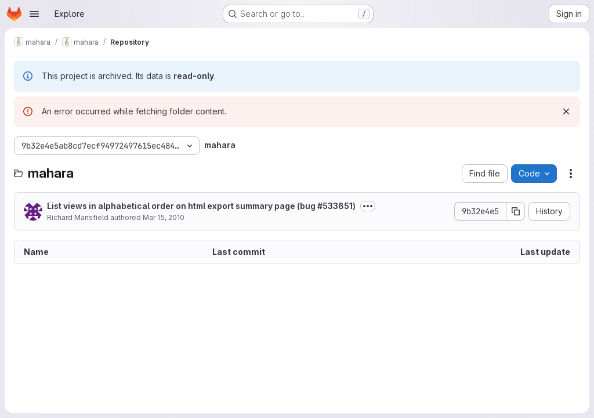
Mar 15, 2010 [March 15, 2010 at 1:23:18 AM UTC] (163, 217)
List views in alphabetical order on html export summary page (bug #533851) (201, 206)
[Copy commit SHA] (515, 211)
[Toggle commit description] (367, 206)
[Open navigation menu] (34, 14)
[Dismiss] (566, 111)
